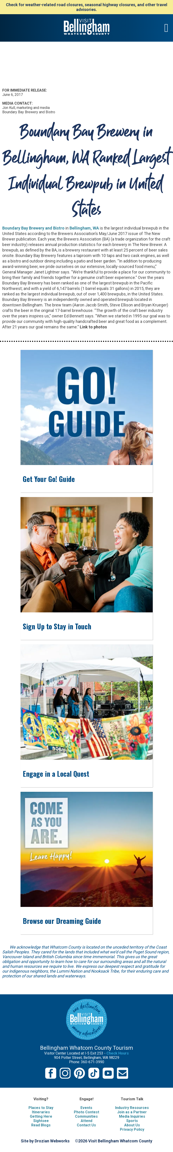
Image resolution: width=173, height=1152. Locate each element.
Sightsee (41, 1121)
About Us (132, 1125)
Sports (132, 1121)
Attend (86, 1121)
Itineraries (41, 1112)
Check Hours (117, 1053)
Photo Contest (86, 1112)
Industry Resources (132, 1108)
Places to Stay (40, 1108)
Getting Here (41, 1116)
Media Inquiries (132, 1116)
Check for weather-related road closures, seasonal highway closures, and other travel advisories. (86, 7)
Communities (86, 1116)
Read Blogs (41, 1125)
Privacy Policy (132, 1129)
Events (86, 1108)
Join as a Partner (132, 1112)
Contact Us (86, 1125)
